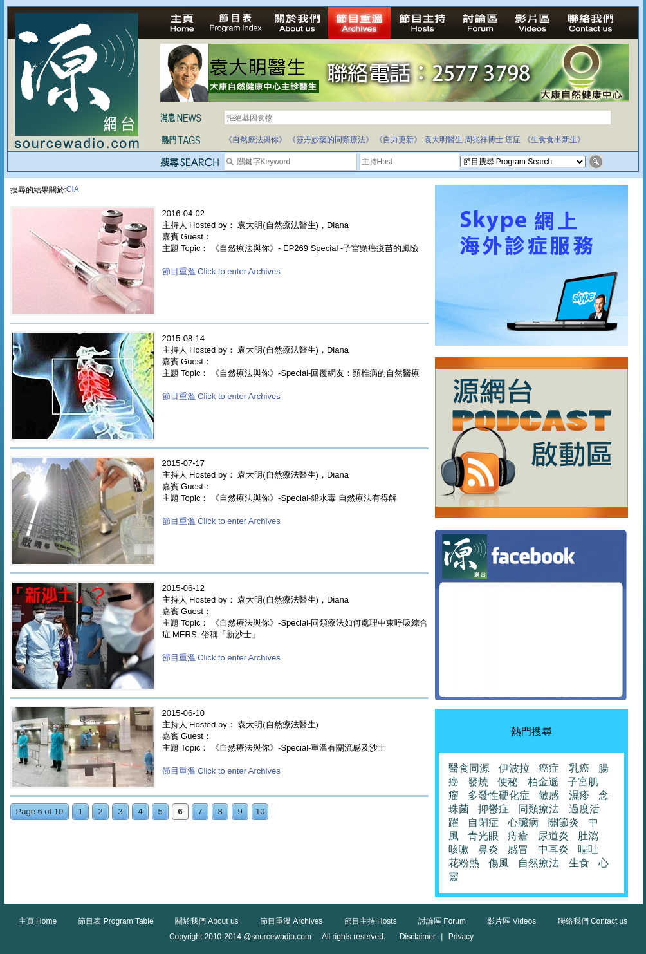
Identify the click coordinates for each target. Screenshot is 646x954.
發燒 (478, 781)
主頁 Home (38, 921)
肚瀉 (588, 835)
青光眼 (483, 835)
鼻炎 (488, 849)
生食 (579, 862)
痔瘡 (518, 835)
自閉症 (483, 822)
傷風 (498, 862)
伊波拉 (514, 768)
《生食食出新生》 (554, 139)
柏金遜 (543, 781)
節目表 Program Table (115, 921)
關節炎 (563, 822)
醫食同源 (469, 768)
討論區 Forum (442, 921)
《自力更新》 (398, 139)
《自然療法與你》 (255, 139)
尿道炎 (553, 835)
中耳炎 (553, 849)
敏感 (549, 795)
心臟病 (523, 822)
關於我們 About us (207, 921)
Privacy (461, 936)
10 (259, 811)
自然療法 (538, 862)
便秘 (507, 781)
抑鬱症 (493, 808)
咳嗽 (458, 849)
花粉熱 (463, 862)
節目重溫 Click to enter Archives (221, 271)
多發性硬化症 (499, 795)
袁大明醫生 (443, 139)
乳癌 (579, 768)
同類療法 (538, 808)
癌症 (513, 139)
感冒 (518, 849)
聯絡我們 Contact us (593, 921)
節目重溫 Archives (291, 921)
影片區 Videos (511, 921)
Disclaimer (418, 936)
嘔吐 (588, 849)
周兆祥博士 (484, 139)
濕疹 (579, 795)
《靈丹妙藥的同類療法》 (330, 139)
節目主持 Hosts (370, 921)
